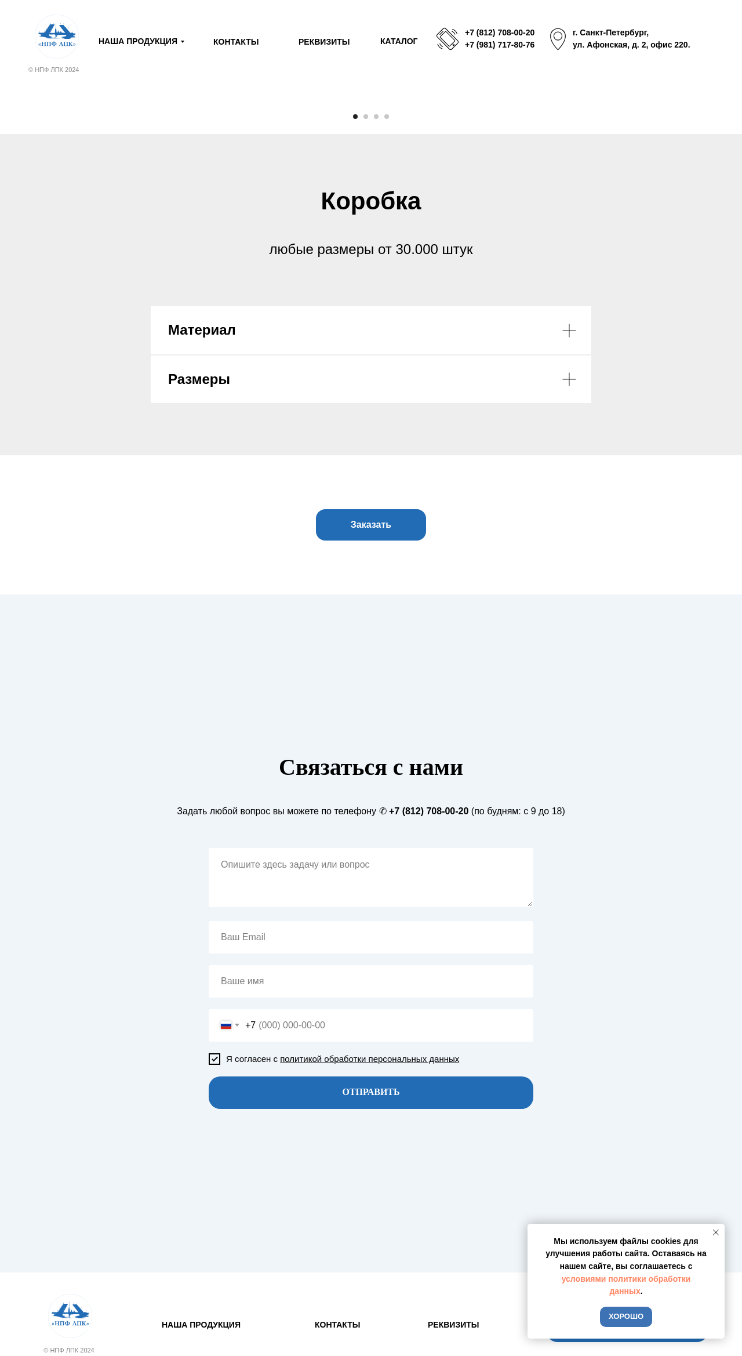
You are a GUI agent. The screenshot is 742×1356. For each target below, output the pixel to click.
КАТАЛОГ (399, 41)
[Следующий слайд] (562, 214)
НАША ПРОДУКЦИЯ (138, 41)
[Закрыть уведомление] (716, 1232)
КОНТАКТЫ (236, 41)
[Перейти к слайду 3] (376, 348)
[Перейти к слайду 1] (355, 348)
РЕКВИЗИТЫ (324, 41)
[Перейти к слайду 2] (365, 348)
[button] (371, 756)
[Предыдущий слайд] (179, 214)
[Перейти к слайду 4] (386, 348)
